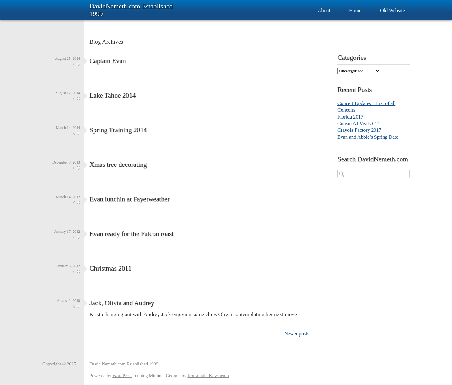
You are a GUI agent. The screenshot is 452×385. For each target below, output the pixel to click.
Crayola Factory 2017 (359, 130)
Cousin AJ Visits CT (358, 123)
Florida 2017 (350, 117)
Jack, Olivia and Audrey (121, 303)
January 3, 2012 (68, 266)
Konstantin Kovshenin (208, 375)
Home (355, 10)
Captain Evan (107, 60)
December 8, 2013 (66, 162)
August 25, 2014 (67, 58)
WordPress (122, 375)
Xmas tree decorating (118, 164)
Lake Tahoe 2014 (112, 95)
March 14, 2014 (68, 128)
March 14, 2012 (68, 197)
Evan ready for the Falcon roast (131, 233)
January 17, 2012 (67, 231)
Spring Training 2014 (118, 130)
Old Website (392, 10)
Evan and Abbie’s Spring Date (367, 137)
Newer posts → (299, 333)
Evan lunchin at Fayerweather (129, 199)
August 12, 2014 (67, 93)
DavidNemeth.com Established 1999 (131, 10)
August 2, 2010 (68, 301)
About (324, 10)
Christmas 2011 (110, 268)
